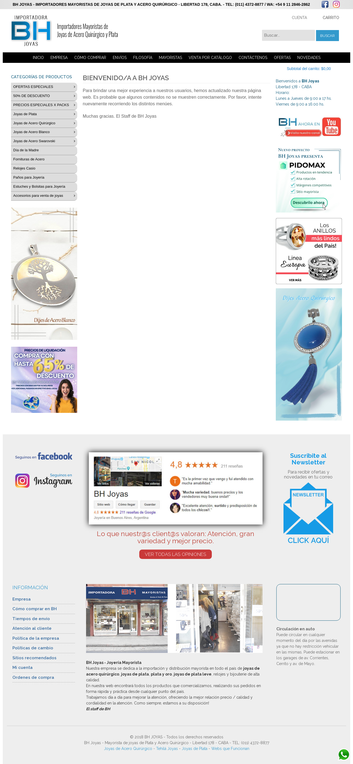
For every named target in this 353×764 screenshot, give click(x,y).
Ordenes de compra (33, 677)
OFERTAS (282, 57)
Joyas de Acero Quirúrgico (128, 748)
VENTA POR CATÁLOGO (210, 57)
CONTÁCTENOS (253, 57)
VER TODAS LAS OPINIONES (175, 554)
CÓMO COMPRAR (90, 57)
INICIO (38, 57)
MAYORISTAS (170, 57)
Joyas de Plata (194, 748)
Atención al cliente (32, 628)
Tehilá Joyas (167, 748)
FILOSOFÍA (142, 57)
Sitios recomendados (34, 657)
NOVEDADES (308, 57)
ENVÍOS (120, 57)
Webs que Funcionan (230, 748)
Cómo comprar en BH (34, 608)
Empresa (21, 599)
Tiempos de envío (31, 618)
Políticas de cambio (32, 647)
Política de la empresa (35, 638)
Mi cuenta (22, 667)
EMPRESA (59, 57)
